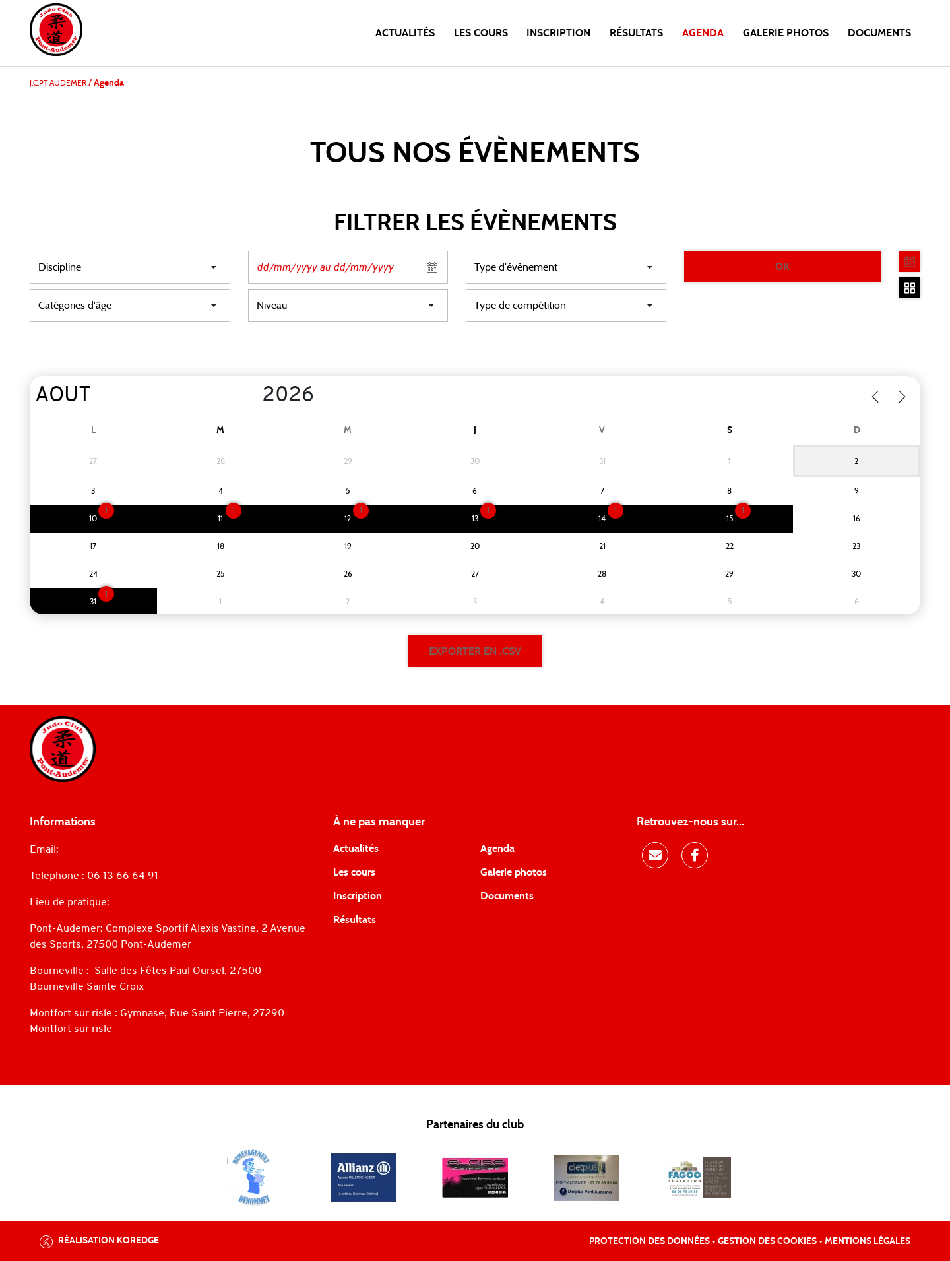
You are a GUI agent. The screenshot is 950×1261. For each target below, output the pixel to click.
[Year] (251, 395)
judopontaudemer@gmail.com (136, 850)
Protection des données (649, 1241)
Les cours (481, 33)
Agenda (703, 33)
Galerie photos (786, 33)
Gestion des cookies (767, 1241)
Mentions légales (867, 1241)
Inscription (558, 33)
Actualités (405, 33)
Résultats (636, 33)
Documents (879, 33)
